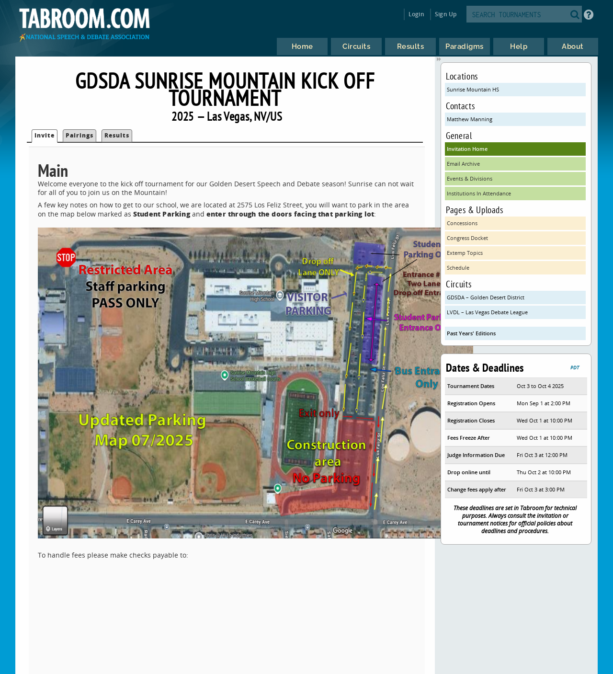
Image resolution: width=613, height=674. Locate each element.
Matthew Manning (469, 119)
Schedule (458, 267)
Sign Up (445, 14)
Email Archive (463, 163)
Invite (44, 135)
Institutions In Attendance (479, 193)
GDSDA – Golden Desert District (485, 297)
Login (416, 14)
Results (116, 135)
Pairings (79, 135)
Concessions (462, 223)
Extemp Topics (465, 252)
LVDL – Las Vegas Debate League (487, 312)
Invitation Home (467, 148)
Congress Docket (467, 237)
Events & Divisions (469, 178)
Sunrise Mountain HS (473, 89)
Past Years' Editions (471, 333)
